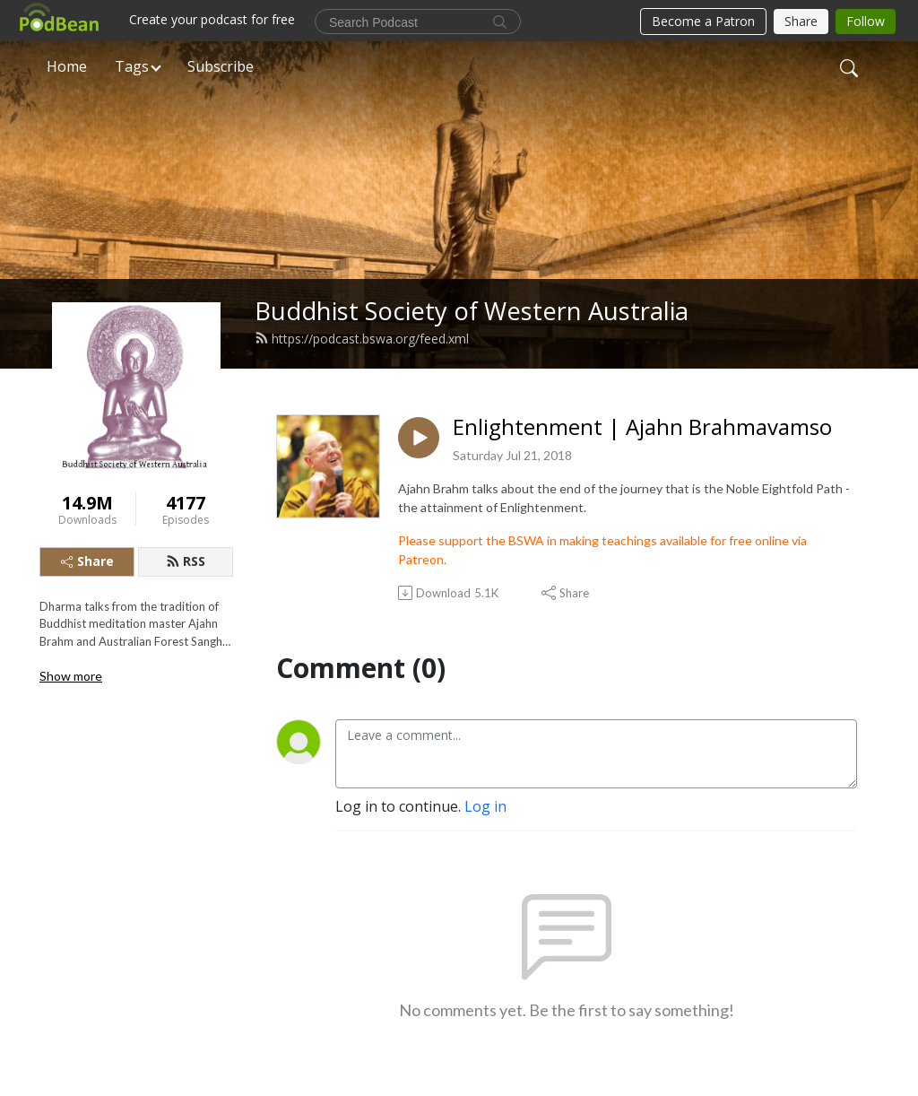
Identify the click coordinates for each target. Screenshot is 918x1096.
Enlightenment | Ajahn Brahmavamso (642, 427)
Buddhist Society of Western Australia (471, 310)
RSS (185, 561)
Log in (485, 806)
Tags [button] (132, 66)
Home (67, 66)
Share (87, 561)
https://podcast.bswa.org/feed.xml (362, 338)
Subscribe (220, 66)
